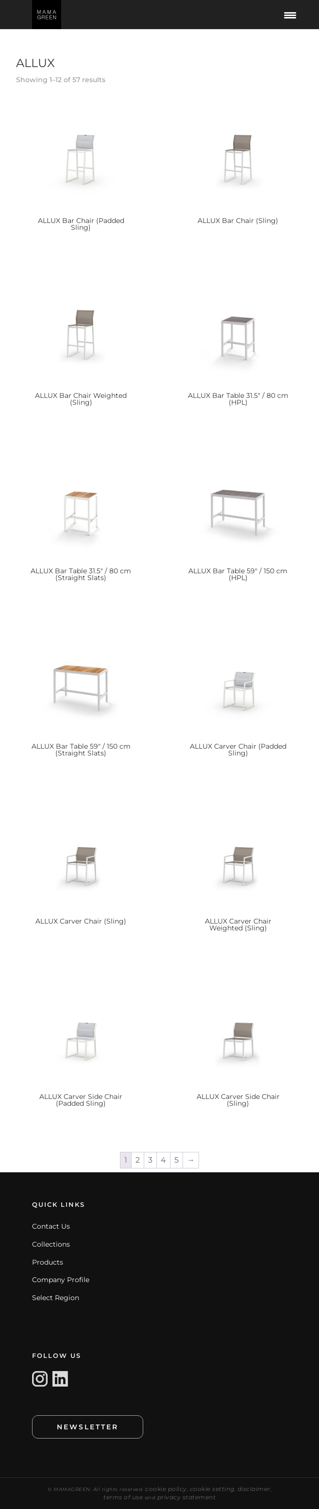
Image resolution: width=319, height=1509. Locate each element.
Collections (51, 1244)
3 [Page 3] (150, 1160)
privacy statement (186, 1497)
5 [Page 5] (176, 1160)
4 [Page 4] (163, 1160)
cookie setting (212, 1488)
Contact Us (51, 1226)
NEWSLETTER (87, 1427)
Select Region (55, 1297)
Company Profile (60, 1279)
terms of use (123, 1497)
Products (47, 1262)
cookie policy (166, 1488)
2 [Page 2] (137, 1160)
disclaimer (253, 1488)
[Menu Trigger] (290, 14)
